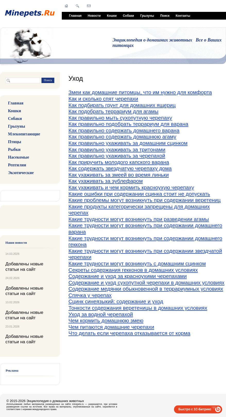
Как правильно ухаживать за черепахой (116, 156)
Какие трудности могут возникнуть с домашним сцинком (137, 263)
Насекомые (18, 157)
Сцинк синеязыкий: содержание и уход (115, 301)
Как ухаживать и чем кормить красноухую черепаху (131, 187)
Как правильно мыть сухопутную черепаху (120, 118)
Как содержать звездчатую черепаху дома (120, 168)
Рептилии (17, 165)
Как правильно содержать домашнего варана (123, 130)
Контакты (183, 16)
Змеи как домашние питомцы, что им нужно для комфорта (140, 92)
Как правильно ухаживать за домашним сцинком (128, 143)
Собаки (128, 16)
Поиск (164, 16)
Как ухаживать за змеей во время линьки (118, 175)
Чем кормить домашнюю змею (105, 320)
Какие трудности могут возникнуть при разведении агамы (138, 219)
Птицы (14, 142)
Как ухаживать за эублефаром (105, 181)
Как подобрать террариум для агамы (113, 111)
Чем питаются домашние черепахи (111, 327)
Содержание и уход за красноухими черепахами (127, 276)
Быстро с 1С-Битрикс (194, 409)
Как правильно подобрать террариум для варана (128, 124)
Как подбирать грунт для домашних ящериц (122, 105)
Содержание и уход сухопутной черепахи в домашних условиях (146, 282)
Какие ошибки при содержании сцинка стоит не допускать (139, 194)
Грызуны (147, 16)
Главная (75, 16)
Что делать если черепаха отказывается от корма (129, 333)
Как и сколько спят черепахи (103, 99)
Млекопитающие (24, 134)
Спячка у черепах (90, 295)
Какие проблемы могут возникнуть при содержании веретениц (144, 200)
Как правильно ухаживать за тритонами (117, 149)
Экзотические (21, 172)
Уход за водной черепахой (100, 314)
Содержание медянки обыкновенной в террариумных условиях (145, 289)
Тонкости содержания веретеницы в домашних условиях (137, 308)
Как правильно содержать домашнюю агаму (122, 137)
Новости (94, 16)
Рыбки (14, 149)
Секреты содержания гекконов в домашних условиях (133, 270)
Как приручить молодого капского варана (118, 162)
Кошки (112, 16)
